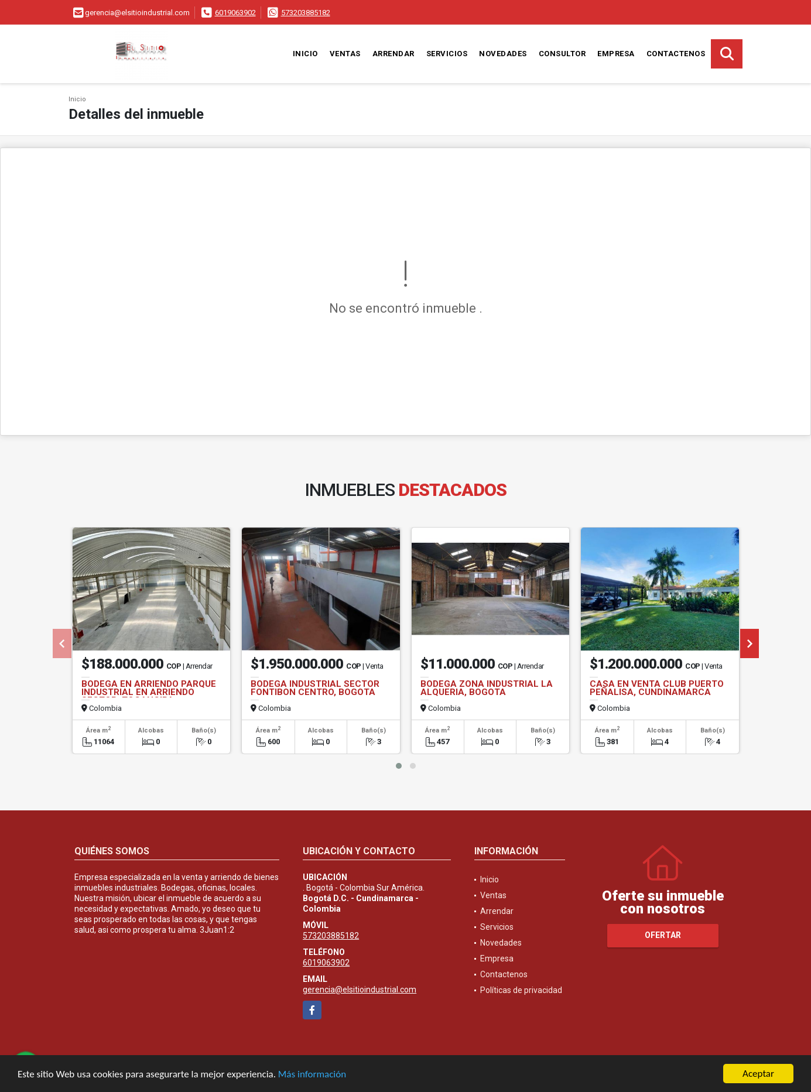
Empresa (616, 53)
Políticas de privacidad (521, 990)
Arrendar (393, 53)
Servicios (447, 53)
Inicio (305, 53)
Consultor (562, 53)
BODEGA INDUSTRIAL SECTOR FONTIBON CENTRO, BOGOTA (315, 688)
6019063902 (235, 12)
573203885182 (305, 12)
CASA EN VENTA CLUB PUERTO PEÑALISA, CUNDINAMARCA (657, 688)
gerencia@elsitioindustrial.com (359, 989)
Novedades (503, 53)
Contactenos (676, 53)
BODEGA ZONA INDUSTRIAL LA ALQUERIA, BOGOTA (486, 688)
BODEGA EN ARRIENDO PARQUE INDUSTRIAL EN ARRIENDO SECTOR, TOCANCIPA (148, 692)
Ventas (345, 53)
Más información (312, 1075)
